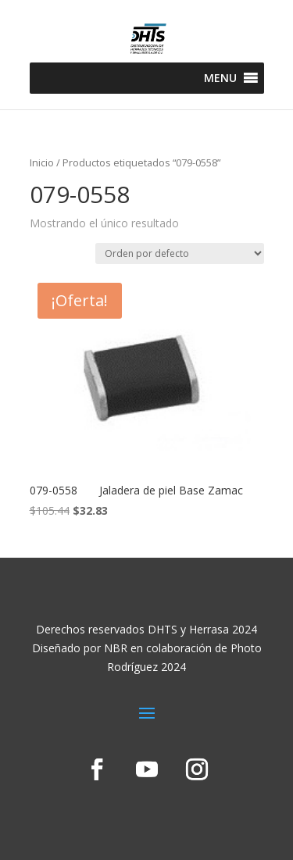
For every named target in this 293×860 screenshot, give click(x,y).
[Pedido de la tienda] (179, 253)
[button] (220, 78)
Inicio (42, 162)
